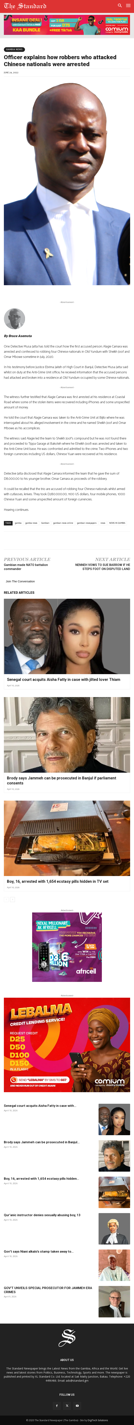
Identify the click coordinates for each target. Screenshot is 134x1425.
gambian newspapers (87, 523)
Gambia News (14, 49)
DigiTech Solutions (98, 1420)
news (102, 523)
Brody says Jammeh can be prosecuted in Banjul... (42, 1142)
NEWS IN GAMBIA (117, 523)
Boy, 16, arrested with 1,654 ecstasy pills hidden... (41, 1178)
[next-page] (12, 899)
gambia (18, 523)
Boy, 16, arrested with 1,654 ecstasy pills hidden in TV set (57, 881)
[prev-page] (6, 899)
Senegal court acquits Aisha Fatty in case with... (40, 1106)
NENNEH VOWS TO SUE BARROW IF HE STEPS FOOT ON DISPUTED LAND (102, 567)
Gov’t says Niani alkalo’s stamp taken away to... (39, 1251)
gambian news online (63, 523)
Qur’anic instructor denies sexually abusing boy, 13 (42, 1215)
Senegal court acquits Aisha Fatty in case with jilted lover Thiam (63, 679)
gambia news (31, 523)
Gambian (45, 523)
